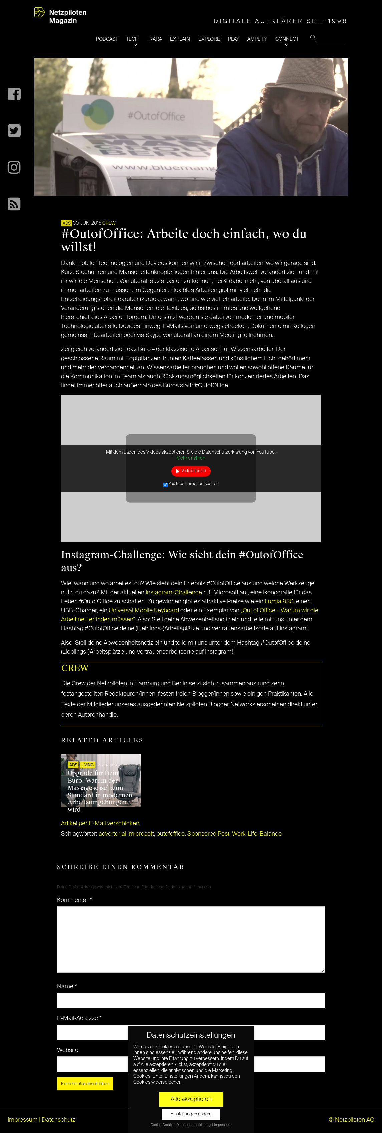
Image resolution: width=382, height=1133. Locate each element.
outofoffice (171, 834)
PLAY (233, 39)
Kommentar (74, 900)
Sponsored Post (208, 834)
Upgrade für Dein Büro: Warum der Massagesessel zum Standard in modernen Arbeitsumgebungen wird (100, 791)
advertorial (112, 834)
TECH (132, 39)
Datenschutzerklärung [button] (193, 1125)
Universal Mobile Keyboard (144, 611)
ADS (66, 224)
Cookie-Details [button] (162, 1125)
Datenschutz (58, 1120)
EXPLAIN (180, 39)
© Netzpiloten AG (351, 1120)
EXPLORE (209, 39)
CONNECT (287, 39)
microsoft (141, 834)
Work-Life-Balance (257, 834)
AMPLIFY (257, 39)
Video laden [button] (193, 471)
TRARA (154, 39)
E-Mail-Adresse (79, 1018)
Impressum (23, 1120)
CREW (109, 223)
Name (67, 987)
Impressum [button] (222, 1125)
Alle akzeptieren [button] (191, 1099)
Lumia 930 (279, 602)
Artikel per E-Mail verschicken (100, 824)
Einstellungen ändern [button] (191, 1114)
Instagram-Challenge (174, 593)
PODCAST (107, 39)
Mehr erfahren (190, 458)
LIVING (87, 765)
